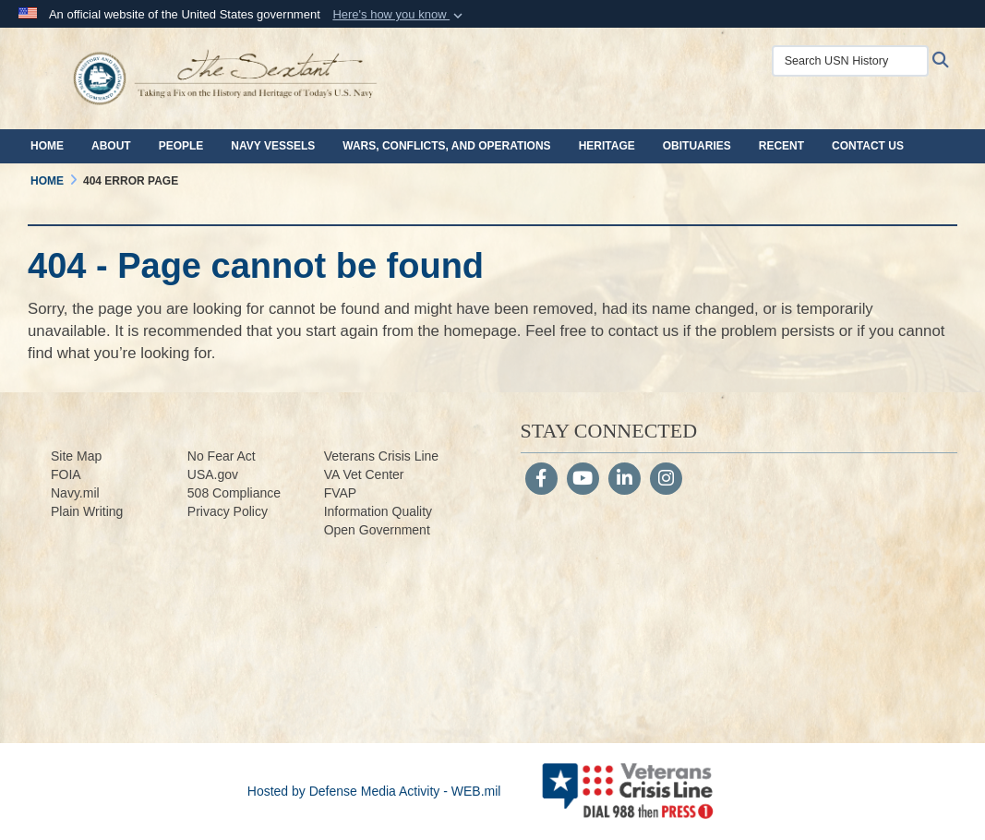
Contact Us (868, 145)
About (111, 145)
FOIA (66, 474)
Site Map (76, 456)
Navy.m (72, 493)
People (181, 145)
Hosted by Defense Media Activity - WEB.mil (374, 791)
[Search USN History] (850, 61)
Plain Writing (87, 511)
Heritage (607, 145)
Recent (781, 145)
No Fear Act (221, 456)
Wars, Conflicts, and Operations (446, 145)
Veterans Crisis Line (381, 456)
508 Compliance (234, 493)
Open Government (377, 529)
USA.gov (212, 474)
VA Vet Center (364, 474)
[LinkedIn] (624, 480)
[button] (399, 15)
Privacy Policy (227, 511)
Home (47, 145)
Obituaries (697, 145)
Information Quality (378, 511)
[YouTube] (583, 480)
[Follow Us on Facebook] (541, 480)
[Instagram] (666, 480)
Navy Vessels (273, 145)
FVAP (340, 493)
